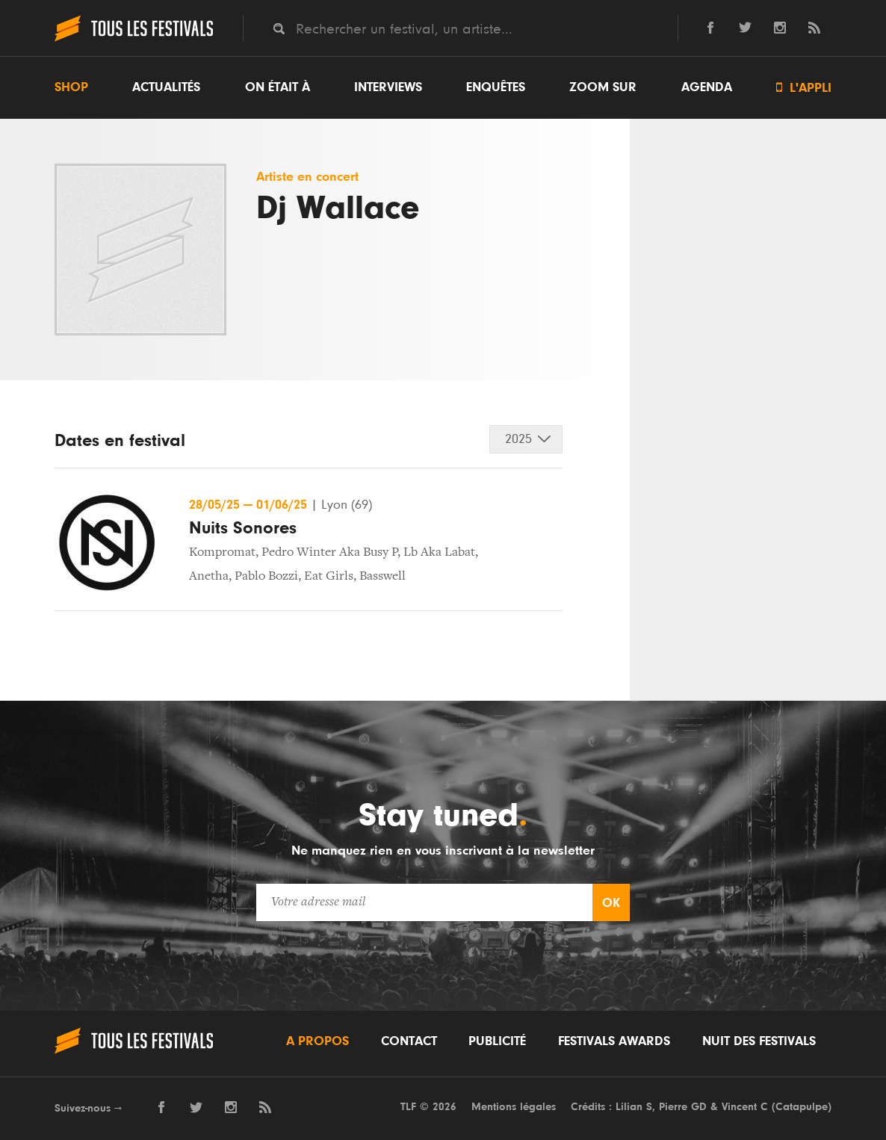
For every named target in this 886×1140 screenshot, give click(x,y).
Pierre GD (683, 1106)
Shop (71, 87)
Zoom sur (602, 87)
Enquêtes (495, 87)
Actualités (166, 87)
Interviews (388, 87)
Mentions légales (513, 1106)
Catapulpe (801, 1106)
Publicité (497, 1041)
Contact (409, 1041)
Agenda (706, 87)
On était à (277, 87)
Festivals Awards (614, 1041)
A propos (317, 1041)
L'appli (803, 88)
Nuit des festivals (759, 1041)
